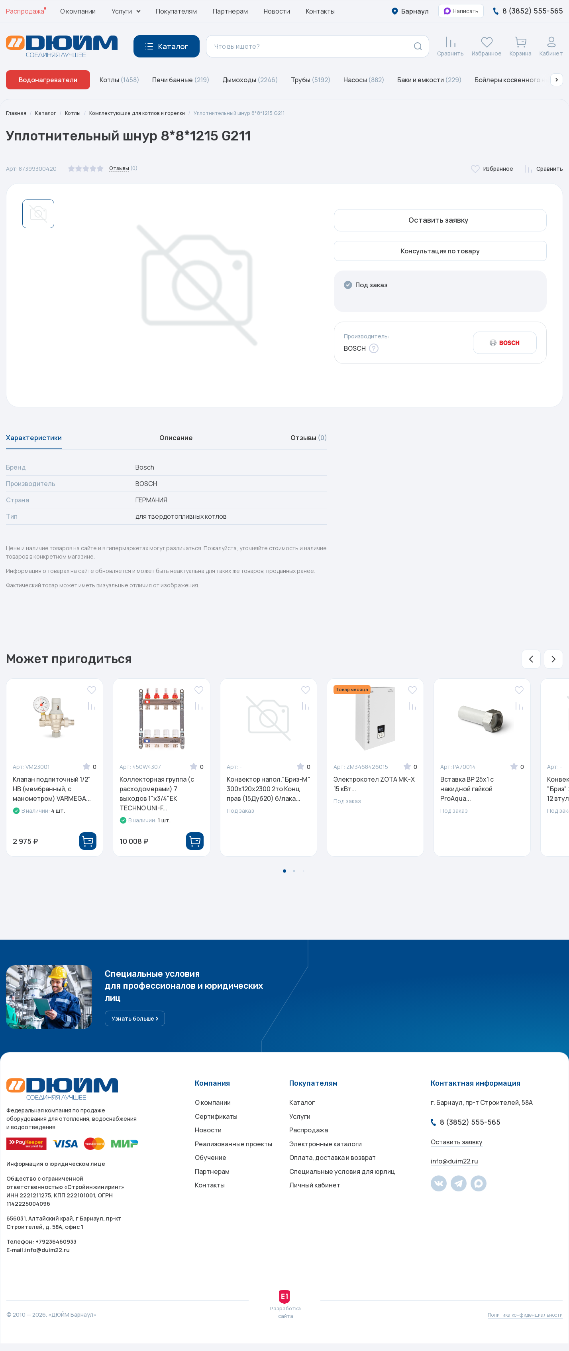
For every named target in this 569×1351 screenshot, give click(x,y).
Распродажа (25, 11)
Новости (277, 11)
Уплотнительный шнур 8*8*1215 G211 (257, 113)
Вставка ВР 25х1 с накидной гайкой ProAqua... (467, 794)
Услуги (299, 1126)
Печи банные (181, 79)
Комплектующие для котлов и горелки (145, 113)
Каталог (47, 113)
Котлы (119, 79)
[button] (556, 79)
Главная (16, 113)
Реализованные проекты (233, 1158)
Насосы (364, 79)
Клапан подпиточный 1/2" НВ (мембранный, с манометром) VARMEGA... (52, 794)
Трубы (311, 79)
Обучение (210, 1174)
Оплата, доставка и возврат (332, 1174)
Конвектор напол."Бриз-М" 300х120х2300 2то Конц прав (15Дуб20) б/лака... (268, 794)
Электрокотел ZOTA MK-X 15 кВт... (374, 789)
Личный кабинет (314, 1206)
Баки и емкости (429, 79)
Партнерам (230, 11)
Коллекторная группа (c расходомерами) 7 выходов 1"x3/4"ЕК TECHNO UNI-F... (157, 798)
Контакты (320, 11)
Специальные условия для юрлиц (342, 1190)
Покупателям (176, 11)
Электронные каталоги (325, 1158)
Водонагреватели (48, 79)
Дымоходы (250, 79)
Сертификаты (216, 1126)
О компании (78, 11)
